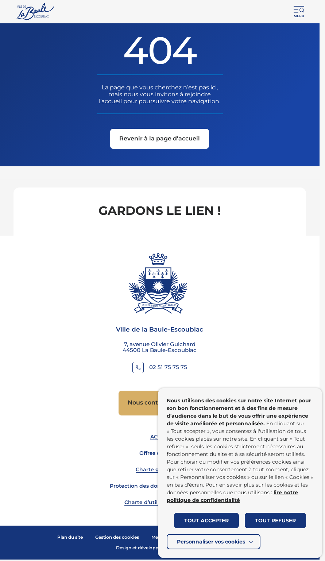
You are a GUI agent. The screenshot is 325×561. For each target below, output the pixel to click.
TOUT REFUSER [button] (275, 520)
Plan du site (70, 537)
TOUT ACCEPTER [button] (206, 520)
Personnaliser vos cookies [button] (211, 541)
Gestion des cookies (117, 537)
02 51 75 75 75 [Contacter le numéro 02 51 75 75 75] (168, 367)
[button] (299, 12)
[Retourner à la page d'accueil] (35, 11)
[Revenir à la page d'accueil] (159, 139)
